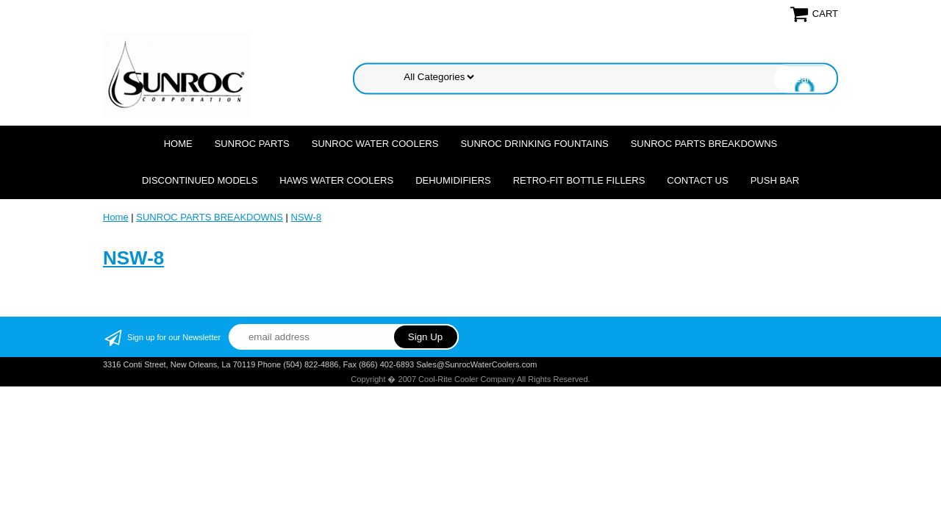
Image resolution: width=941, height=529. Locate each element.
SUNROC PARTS (252, 143)
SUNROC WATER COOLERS (375, 143)
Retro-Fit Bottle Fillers (579, 180)
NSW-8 (306, 217)
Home (178, 143)
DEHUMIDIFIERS (453, 180)
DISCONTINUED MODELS (199, 180)
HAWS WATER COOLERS (336, 180)
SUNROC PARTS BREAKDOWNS (704, 143)
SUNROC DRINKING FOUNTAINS (534, 143)
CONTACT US (697, 180)
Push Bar (775, 180)
